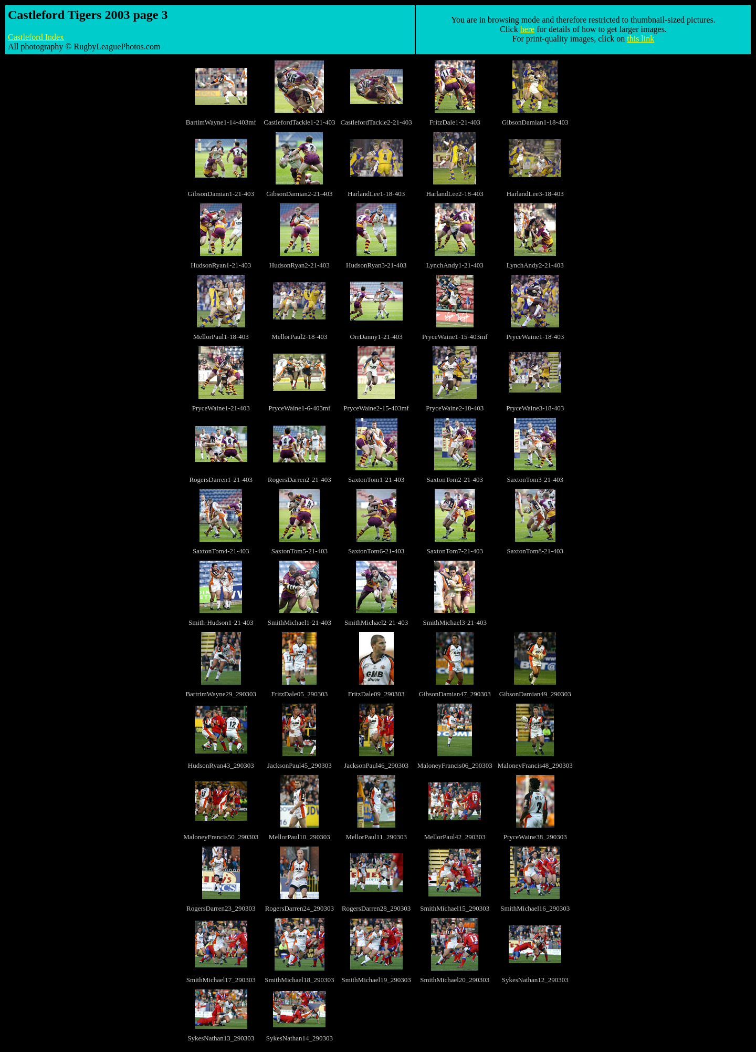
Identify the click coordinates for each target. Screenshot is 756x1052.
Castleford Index (36, 37)
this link (640, 38)
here (527, 29)
